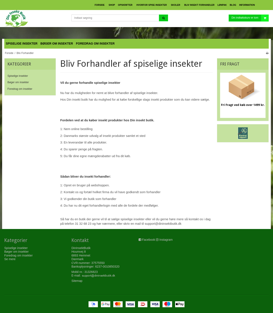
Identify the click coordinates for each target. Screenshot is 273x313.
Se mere (10, 259)
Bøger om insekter (18, 82)
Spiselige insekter (17, 75)
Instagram (166, 239)
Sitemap (76, 281)
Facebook (148, 239)
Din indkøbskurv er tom (250, 18)
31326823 (91, 272)
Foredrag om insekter (19, 88)
